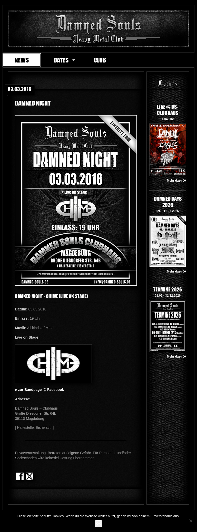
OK (98, 523)
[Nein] (190, 520)
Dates (61, 60)
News (22, 60)
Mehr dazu (176, 180)
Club (100, 60)
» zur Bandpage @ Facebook (39, 390)
